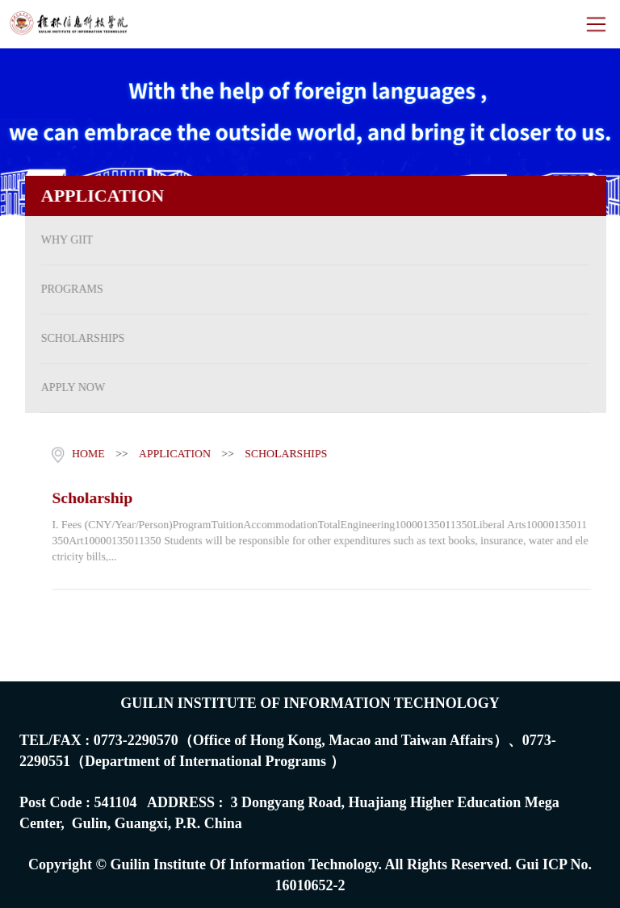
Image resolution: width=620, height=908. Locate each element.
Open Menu (596, 24)
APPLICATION (172, 453)
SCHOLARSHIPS (77, 338)
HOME (85, 453)
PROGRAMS (67, 289)
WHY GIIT (62, 240)
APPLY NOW (68, 387)
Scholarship (89, 497)
